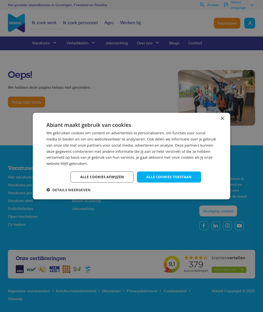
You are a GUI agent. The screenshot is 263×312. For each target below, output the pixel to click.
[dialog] (131, 156)
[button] (68, 189)
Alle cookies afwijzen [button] (102, 176)
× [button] (222, 119)
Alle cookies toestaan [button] (168, 176)
